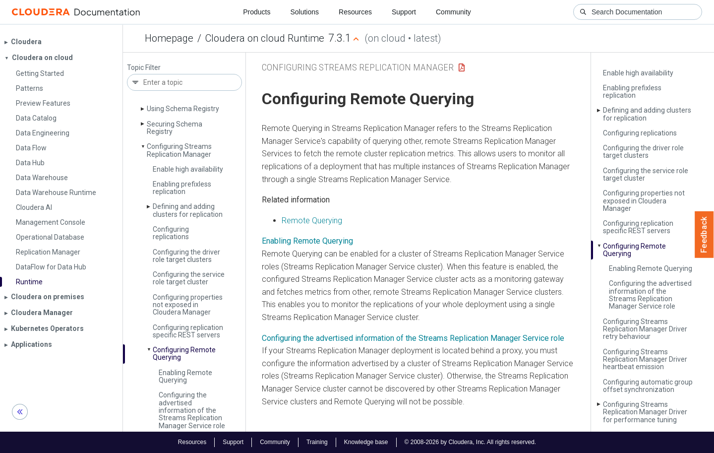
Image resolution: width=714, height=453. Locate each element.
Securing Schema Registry (174, 127)
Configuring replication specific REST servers (188, 331)
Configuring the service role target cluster (189, 278)
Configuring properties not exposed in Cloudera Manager (188, 305)
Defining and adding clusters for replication (188, 210)
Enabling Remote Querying (185, 376)
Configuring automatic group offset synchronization (648, 385)
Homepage (169, 38)
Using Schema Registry (183, 109)
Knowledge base (366, 442)
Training (317, 442)
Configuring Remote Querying (184, 353)
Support (404, 12)
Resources (355, 12)
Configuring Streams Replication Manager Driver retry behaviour (645, 329)
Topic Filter (144, 67)
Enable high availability (188, 169)
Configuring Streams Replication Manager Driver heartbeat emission (645, 359)
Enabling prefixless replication (182, 187)
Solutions (304, 12)
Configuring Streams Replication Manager (179, 150)
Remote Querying (312, 220)
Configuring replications (171, 233)
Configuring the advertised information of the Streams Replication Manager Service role (192, 410)
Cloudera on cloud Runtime (264, 38)
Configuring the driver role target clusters (186, 255)
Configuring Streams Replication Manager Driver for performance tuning (645, 412)
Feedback (704, 234)
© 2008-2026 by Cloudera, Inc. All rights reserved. (470, 442)
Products (256, 12)
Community (453, 12)
